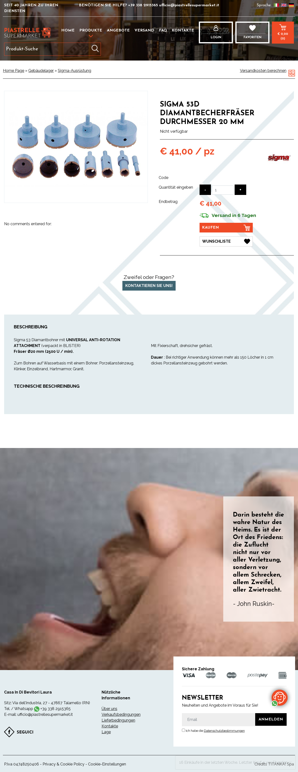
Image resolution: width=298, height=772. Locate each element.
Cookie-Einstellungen (107, 764)
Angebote (118, 30)
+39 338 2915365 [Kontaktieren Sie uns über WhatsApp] (55, 708)
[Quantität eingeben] (223, 190)
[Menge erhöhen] (240, 190)
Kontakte (183, 30)
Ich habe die (215, 730)
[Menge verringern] (205, 190)
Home (67, 30)
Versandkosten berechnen (263, 70)
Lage (106, 732)
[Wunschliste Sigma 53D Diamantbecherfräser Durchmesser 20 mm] (226, 241)
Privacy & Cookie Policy (63, 764)
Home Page (13, 70)
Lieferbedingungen (118, 720)
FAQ (163, 30)
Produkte (90, 30)
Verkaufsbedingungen (121, 714)
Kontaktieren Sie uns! (149, 285)
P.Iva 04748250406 (21, 764)
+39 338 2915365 (143, 5)
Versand (144, 30)
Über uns (109, 708)
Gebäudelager (41, 70)
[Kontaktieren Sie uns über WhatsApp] (279, 697)
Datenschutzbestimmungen (224, 731)
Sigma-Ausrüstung (74, 70)
